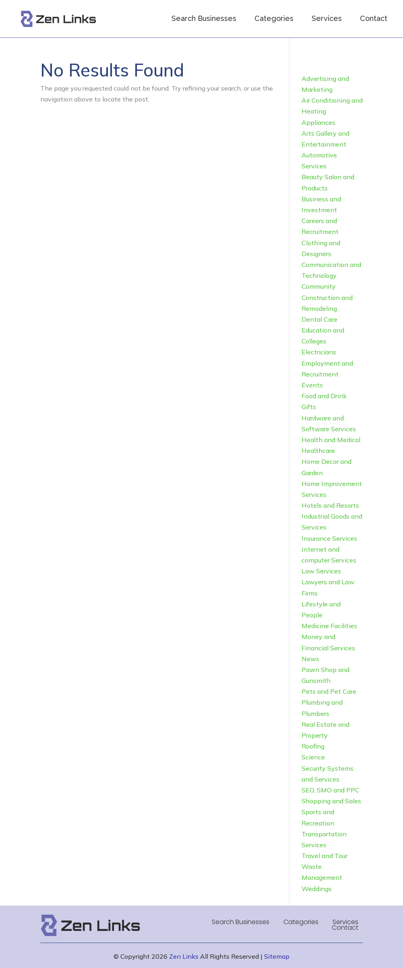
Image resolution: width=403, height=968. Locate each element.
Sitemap (276, 956)
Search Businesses (204, 18)
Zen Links (183, 956)
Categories (273, 18)
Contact (373, 18)
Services (327, 18)
